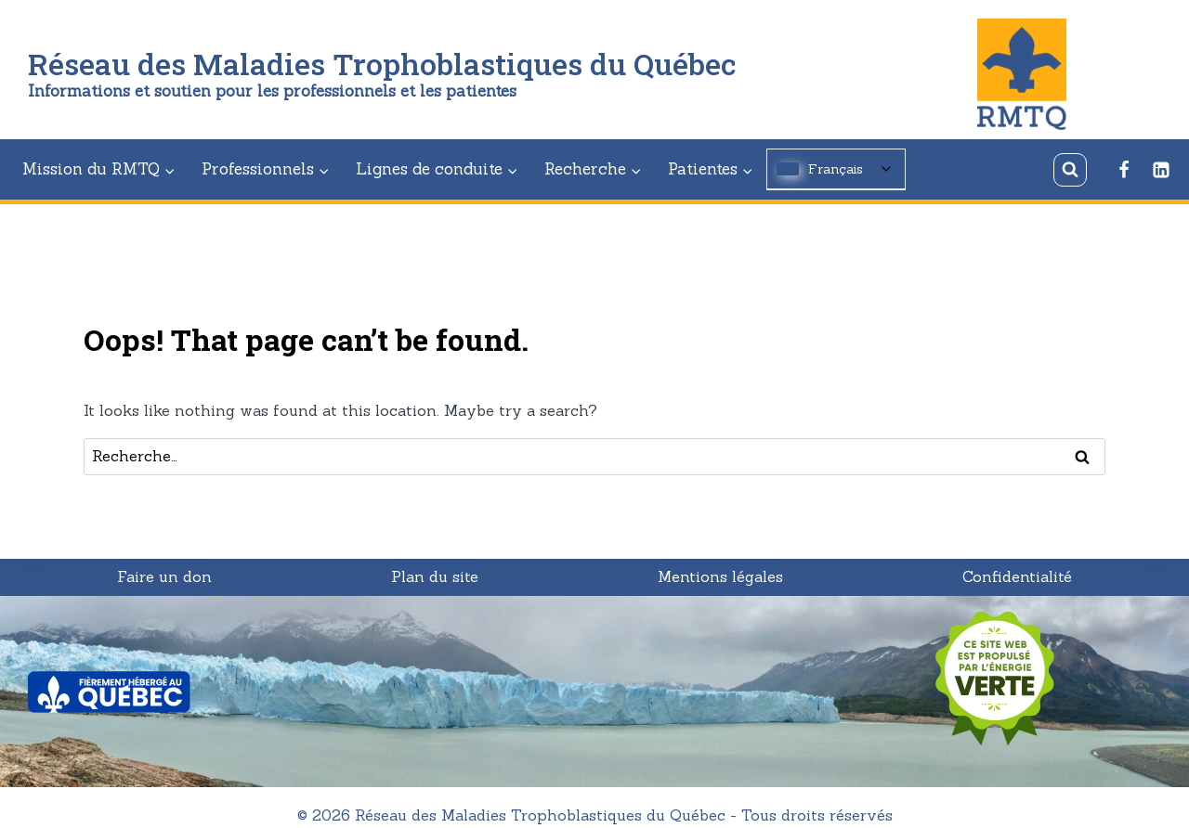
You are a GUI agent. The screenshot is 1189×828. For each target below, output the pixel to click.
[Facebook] (1124, 169)
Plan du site (434, 576)
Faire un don (164, 576)
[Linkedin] (1161, 169)
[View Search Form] (1070, 170)
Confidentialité (1017, 576)
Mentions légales (720, 576)
